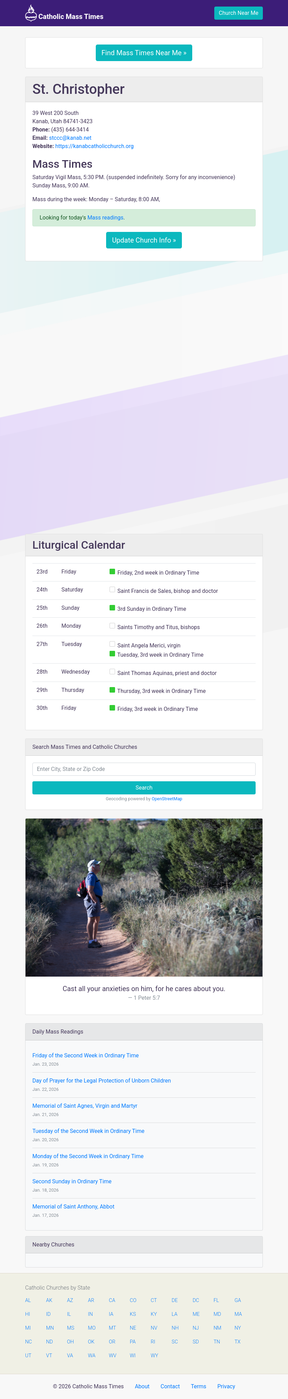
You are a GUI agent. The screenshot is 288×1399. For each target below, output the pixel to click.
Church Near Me (238, 13)
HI (27, 1314)
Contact (170, 1386)
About (142, 1386)
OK (91, 1342)
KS (133, 1314)
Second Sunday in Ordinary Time (72, 1181)
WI (133, 1356)
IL (69, 1314)
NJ (196, 1328)
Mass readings (106, 217)
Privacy (226, 1386)
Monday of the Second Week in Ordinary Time (88, 1156)
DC (196, 1300)
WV (112, 1356)
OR (112, 1342)
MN (49, 1328)
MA (238, 1314)
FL (216, 1300)
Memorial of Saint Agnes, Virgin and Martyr (84, 1106)
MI (28, 1328)
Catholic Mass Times (64, 13)
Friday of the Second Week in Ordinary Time (85, 1055)
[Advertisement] (144, 318)
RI (153, 1342)
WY (154, 1356)
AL (28, 1300)
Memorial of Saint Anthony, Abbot (73, 1206)
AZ (70, 1300)
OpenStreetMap (167, 798)
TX (237, 1342)
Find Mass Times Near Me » (144, 53)
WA (91, 1356)
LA (174, 1314)
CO (133, 1300)
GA (238, 1300)
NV (154, 1328)
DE (175, 1300)
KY (154, 1314)
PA (133, 1342)
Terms (198, 1386)
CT (154, 1300)
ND (49, 1342)
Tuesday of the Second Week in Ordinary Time (88, 1131)
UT (28, 1356)
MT (112, 1328)
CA (112, 1300)
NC (28, 1342)
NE (133, 1328)
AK (49, 1300)
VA (70, 1356)
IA (111, 1314)
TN (217, 1342)
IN (90, 1314)
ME (196, 1314)
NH (175, 1328)
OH (70, 1342)
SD (196, 1342)
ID (48, 1314)
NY (238, 1328)
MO (91, 1328)
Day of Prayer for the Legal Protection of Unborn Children (101, 1080)
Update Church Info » (144, 240)
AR (91, 1300)
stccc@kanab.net (70, 138)
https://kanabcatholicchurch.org (94, 146)
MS (70, 1328)
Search (143, 787)
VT (49, 1356)
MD (217, 1314)
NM (217, 1328)
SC (175, 1342)
